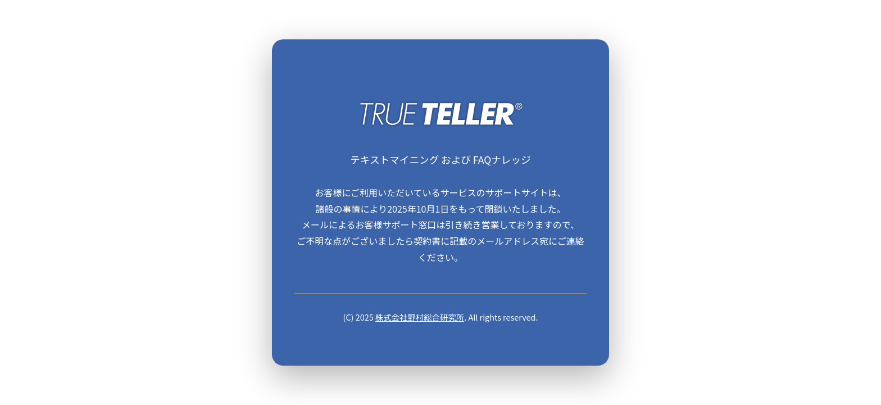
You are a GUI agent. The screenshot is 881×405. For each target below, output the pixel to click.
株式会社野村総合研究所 (419, 317)
